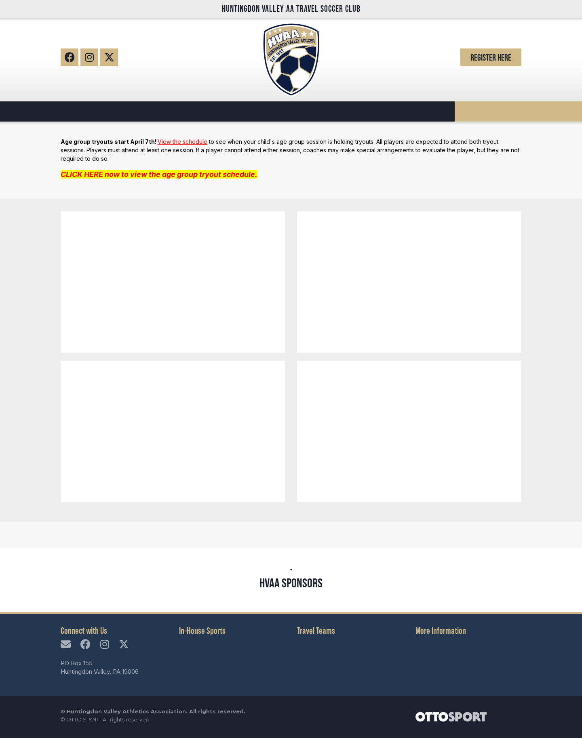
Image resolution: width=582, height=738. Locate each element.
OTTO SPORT (83, 719)
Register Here (490, 57)
